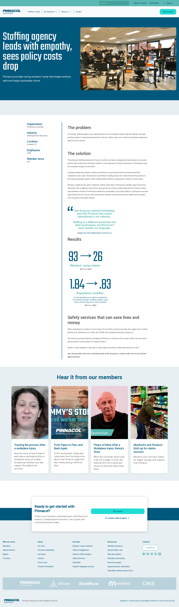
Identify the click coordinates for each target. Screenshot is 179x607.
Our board (41, 554)
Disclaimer (123, 601)
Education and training (116, 558)
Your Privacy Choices (167, 601)
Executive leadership (46, 550)
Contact (78, 12)
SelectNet (76, 562)
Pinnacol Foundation (46, 566)
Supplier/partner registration (119, 566)
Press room (42, 562)
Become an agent (114, 562)
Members (7, 546)
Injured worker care (115, 550)
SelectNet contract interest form (120, 571)
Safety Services (79, 558)
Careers (41, 558)
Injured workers (9, 550)
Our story (41, 546)
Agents (5, 554)
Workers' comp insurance (82, 546)
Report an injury (140, 3)
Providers (7, 558)
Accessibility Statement (149, 601)
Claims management (81, 550)
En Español (154, 3)
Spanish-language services (83, 566)
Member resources (115, 546)
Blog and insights (114, 554)
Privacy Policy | (134, 601)
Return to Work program (82, 554)
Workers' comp (34, 12)
